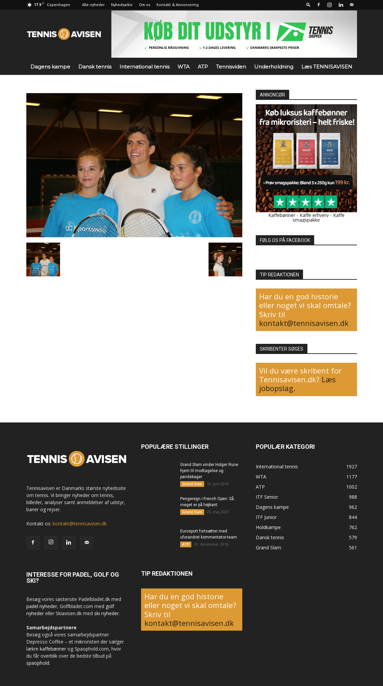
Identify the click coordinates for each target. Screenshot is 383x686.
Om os (144, 5)
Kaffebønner (281, 215)
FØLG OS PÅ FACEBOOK (285, 240)
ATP (203, 66)
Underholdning (273, 66)
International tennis (144, 66)
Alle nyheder (93, 5)
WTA (183, 66)
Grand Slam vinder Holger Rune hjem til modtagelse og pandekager (209, 470)
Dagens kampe (50, 66)
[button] (308, 4)
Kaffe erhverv (314, 215)
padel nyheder (41, 606)
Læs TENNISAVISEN (326, 66)
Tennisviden (231, 66)
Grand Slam (192, 484)
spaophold (37, 663)
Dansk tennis (94, 66)
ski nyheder (106, 613)
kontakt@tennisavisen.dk (304, 323)
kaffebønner (53, 649)
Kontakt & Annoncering (178, 5)
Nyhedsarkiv (122, 5)
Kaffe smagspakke (319, 217)
